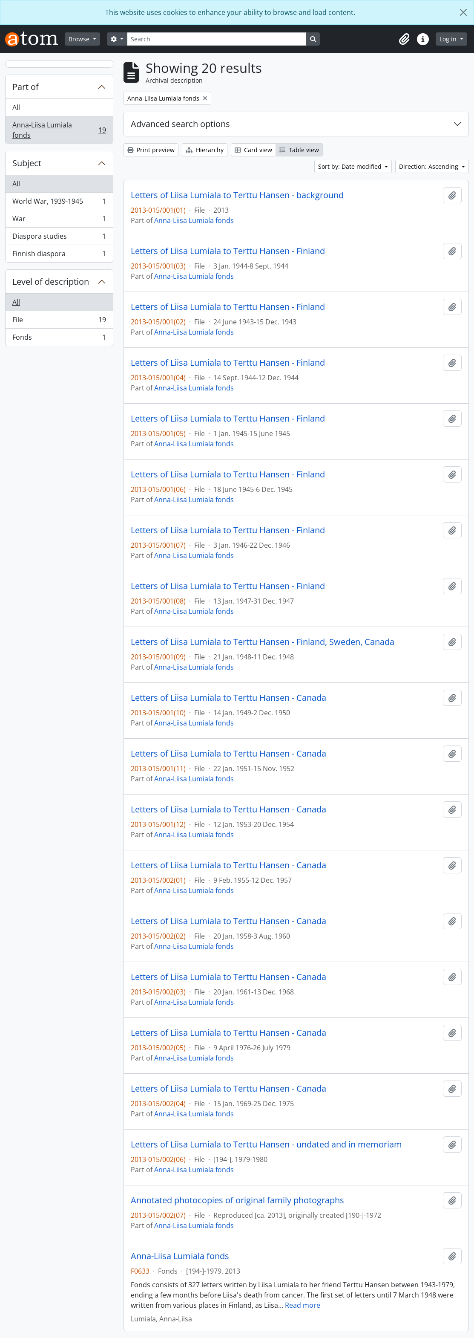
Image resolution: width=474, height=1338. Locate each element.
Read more (302, 1305)
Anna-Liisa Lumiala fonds (59, 130)
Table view (299, 150)
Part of (25, 86)
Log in (449, 39)
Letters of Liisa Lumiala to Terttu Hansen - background (237, 195)
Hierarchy (205, 150)
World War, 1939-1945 (59, 203)
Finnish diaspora (59, 255)
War (59, 221)
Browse (80, 39)
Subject (26, 163)
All (16, 107)
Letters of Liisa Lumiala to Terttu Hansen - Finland (228, 251)
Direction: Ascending (429, 166)
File (59, 322)
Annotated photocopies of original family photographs (237, 1200)
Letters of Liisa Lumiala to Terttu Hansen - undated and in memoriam (266, 1144)
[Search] (217, 39)
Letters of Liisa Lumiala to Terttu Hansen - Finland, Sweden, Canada (262, 642)
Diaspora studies (59, 238)
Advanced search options (180, 124)
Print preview (151, 150)
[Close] (463, 12)
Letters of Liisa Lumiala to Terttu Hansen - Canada (228, 698)
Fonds (59, 339)
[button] (404, 39)
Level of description (50, 281)
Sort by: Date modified (350, 166)
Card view (253, 150)
